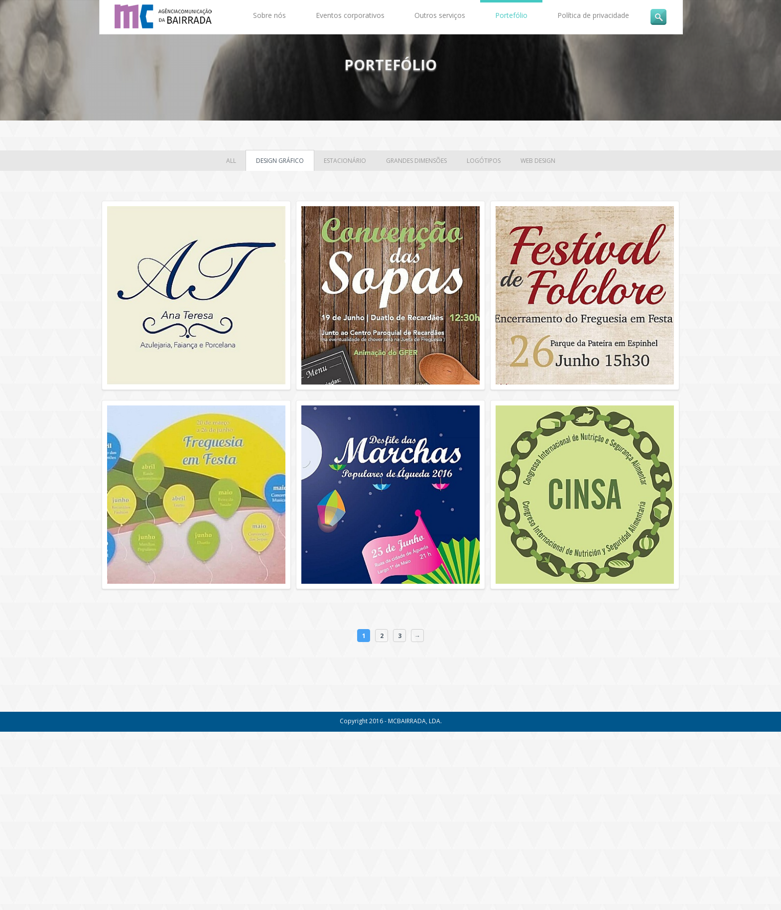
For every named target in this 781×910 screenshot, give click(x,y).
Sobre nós (269, 15)
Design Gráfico (280, 160)
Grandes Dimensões (416, 160)
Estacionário (345, 160)
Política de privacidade (593, 15)
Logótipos (484, 160)
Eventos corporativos (350, 15)
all (231, 160)
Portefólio (511, 15)
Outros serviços (439, 15)
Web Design (538, 160)
